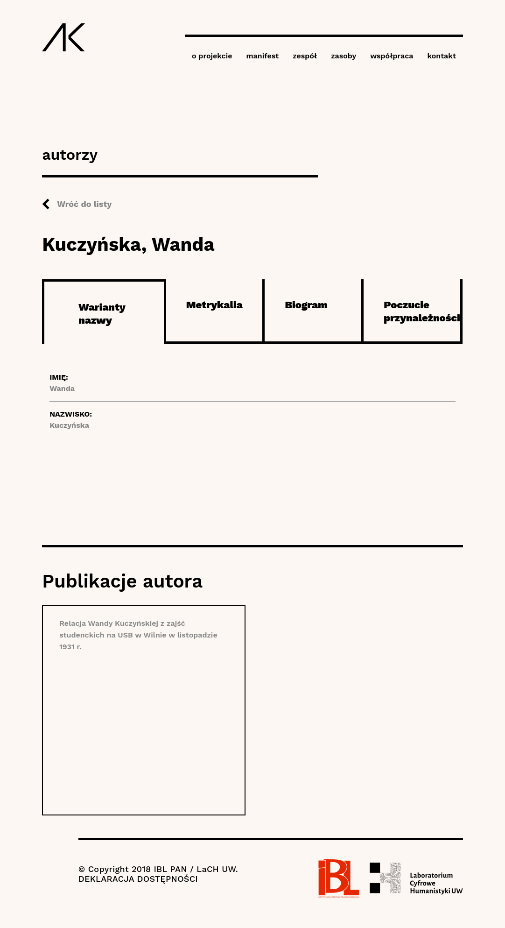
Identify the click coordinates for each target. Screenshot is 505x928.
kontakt (441, 55)
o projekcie (212, 55)
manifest (262, 55)
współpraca (391, 55)
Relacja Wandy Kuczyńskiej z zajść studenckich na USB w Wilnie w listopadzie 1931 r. (138, 635)
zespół (305, 55)
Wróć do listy (84, 204)
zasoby (343, 55)
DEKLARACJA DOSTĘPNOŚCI (138, 879)
